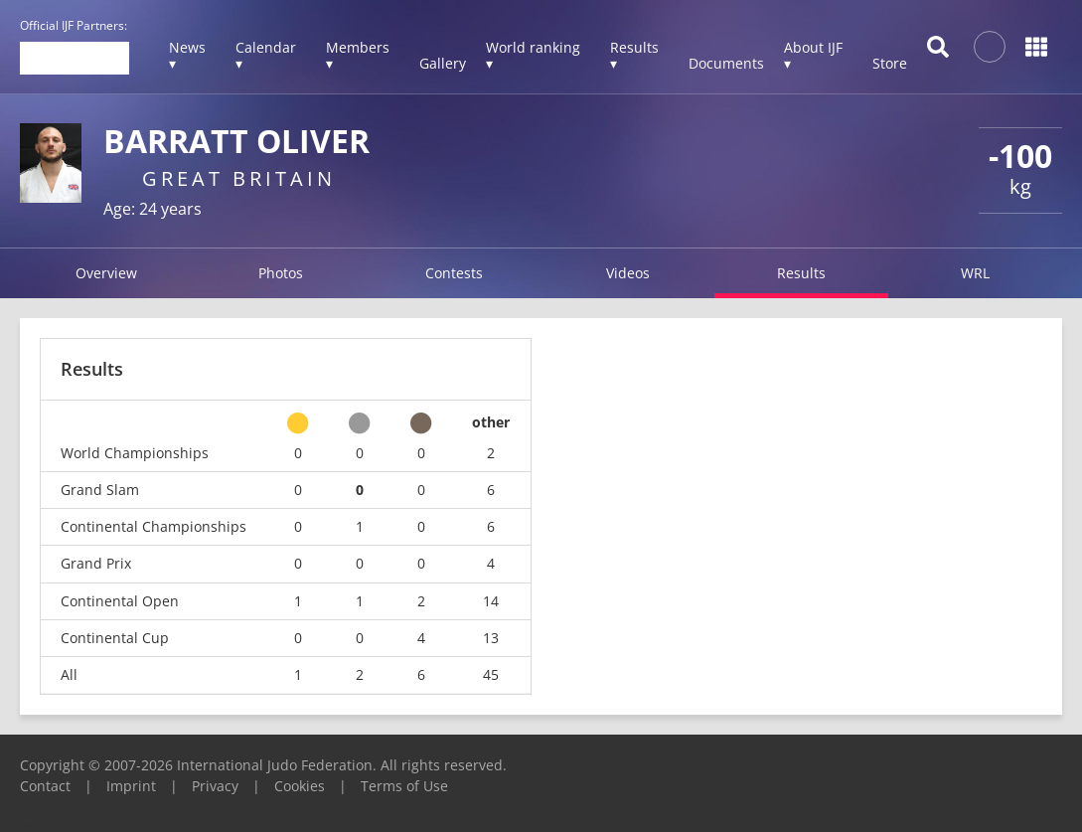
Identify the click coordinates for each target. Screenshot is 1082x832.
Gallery (442, 63)
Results (801, 272)
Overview (106, 272)
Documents (726, 63)
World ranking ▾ (533, 55)
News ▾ (187, 55)
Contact (45, 785)
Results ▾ (634, 55)
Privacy (215, 785)
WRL (975, 272)
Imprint (131, 785)
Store (889, 63)
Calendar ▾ (265, 55)
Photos (280, 272)
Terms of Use (404, 785)
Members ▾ (357, 55)
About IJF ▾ (813, 55)
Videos (628, 272)
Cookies (299, 785)
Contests (454, 272)
